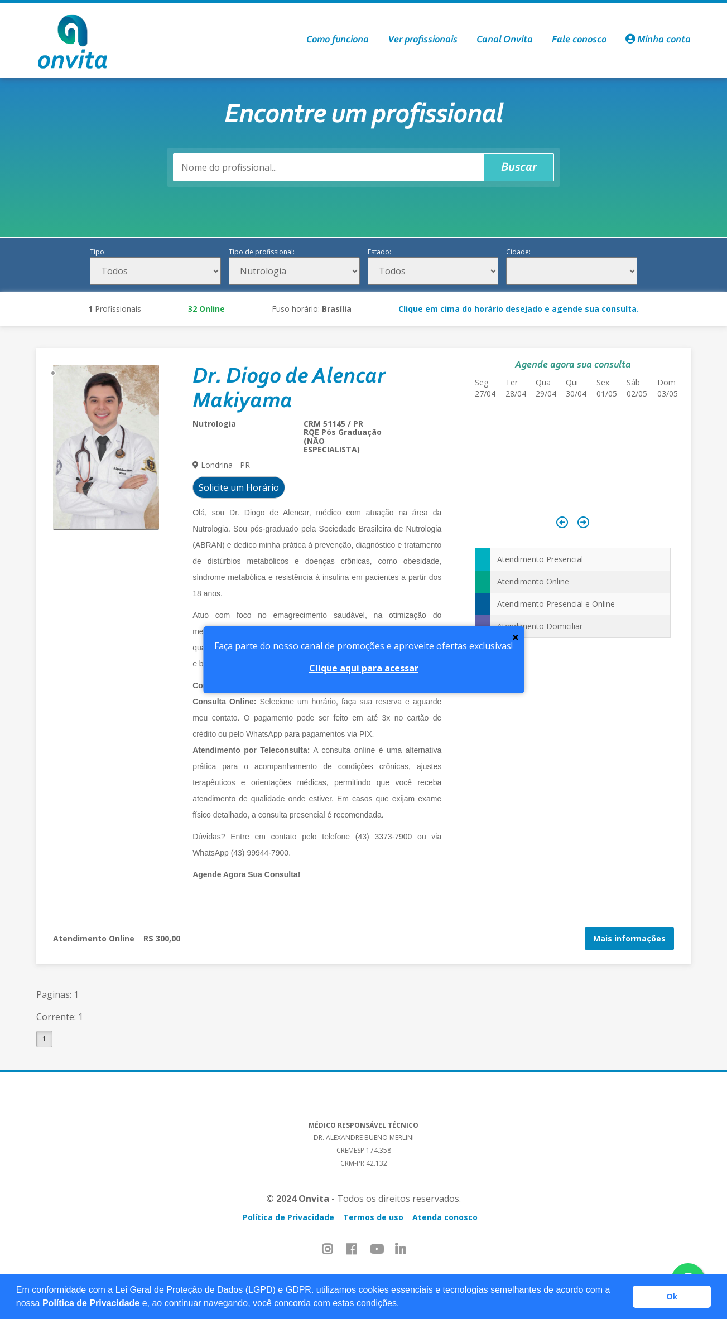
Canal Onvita (504, 40)
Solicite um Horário (239, 487)
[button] (403, 1304)
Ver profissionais (423, 40)
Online (206, 308)
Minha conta (658, 40)
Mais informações (629, 938)
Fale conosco (579, 40)
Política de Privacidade (90, 1303)
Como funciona (337, 40)
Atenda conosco (445, 1217)
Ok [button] (672, 1296)
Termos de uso (373, 1217)
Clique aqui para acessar (363, 668)
